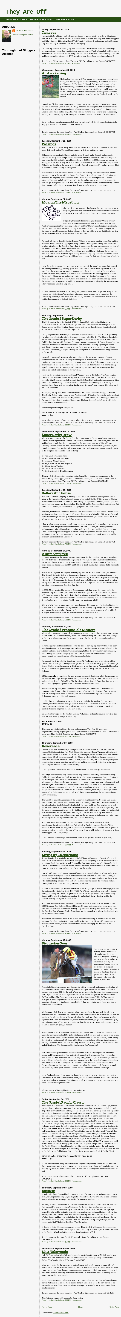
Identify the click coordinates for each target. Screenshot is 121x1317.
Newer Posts (47, 1307)
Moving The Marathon (60, 202)
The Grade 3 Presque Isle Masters (68, 630)
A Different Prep (55, 554)
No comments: (77, 134)
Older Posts (114, 1307)
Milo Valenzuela (55, 1252)
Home (80, 1307)
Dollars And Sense (56, 493)
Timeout (49, 32)
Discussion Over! (55, 943)
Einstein (48, 1191)
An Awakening (54, 73)
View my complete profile (22, 35)
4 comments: (76, 63)
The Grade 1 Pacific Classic (63, 1102)
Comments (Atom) (61, 1312)
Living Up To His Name (60, 855)
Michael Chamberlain (24, 30)
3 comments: (76, 736)
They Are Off (26, 12)
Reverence (51, 746)
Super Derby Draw (57, 435)
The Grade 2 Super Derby (62, 319)
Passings (49, 144)
